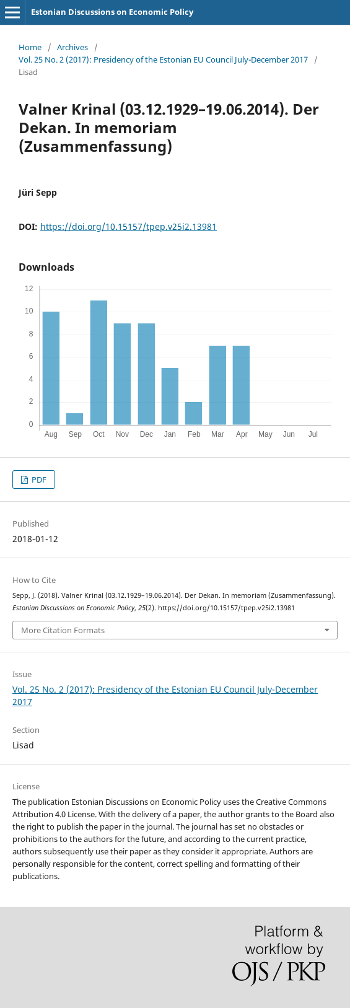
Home (30, 47)
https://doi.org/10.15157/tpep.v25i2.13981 (128, 226)
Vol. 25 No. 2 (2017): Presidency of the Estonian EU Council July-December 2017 (163, 59)
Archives (72, 47)
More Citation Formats (63, 630)
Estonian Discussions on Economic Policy (112, 11)
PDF (38, 479)
